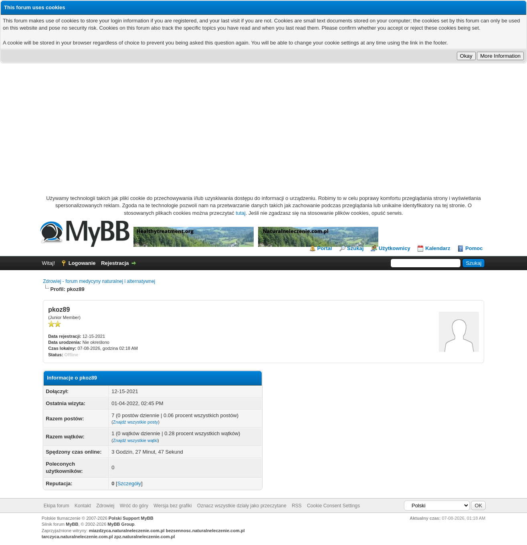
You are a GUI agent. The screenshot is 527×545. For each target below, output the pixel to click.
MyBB (72, 524)
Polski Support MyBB (131, 518)
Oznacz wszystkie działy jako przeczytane (242, 506)
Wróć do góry (134, 506)
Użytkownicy (394, 248)
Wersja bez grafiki (172, 506)
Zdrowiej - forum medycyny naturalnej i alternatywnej (99, 281)
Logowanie (82, 263)
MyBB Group (120, 524)
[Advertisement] (263, 123)
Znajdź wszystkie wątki (135, 440)
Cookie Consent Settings (333, 506)
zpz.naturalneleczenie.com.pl (144, 536)
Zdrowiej (105, 506)
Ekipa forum (56, 506)
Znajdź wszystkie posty (135, 422)
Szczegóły (129, 483)
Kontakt (83, 506)
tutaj (241, 213)
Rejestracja (115, 263)
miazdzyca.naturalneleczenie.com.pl (127, 530)
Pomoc (474, 248)
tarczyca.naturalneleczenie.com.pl (77, 536)
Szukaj (355, 248)
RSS (297, 506)
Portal (324, 248)
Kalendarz (437, 248)
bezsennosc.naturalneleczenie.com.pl (205, 530)
